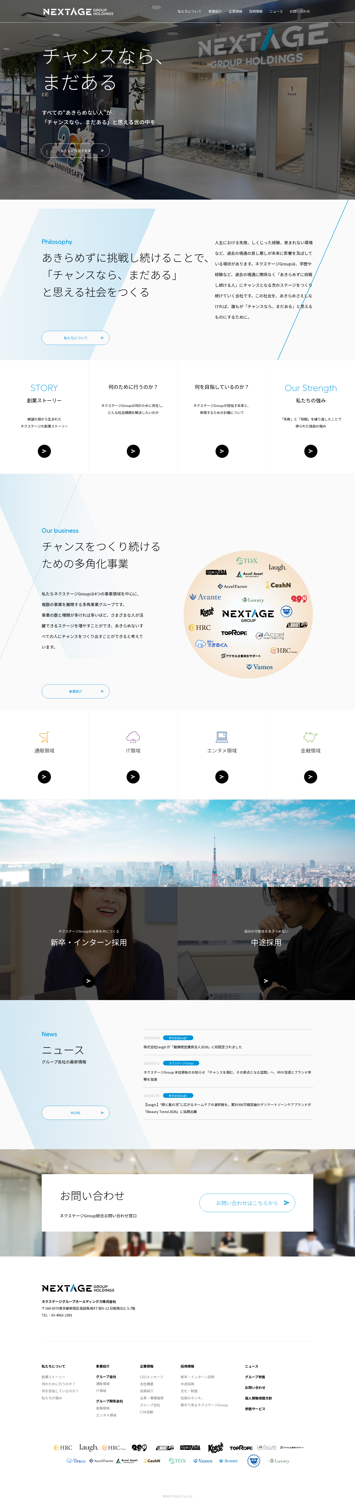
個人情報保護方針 (258, 1398)
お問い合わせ (255, 1387)
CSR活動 (146, 1411)
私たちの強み (52, 1397)
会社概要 (147, 1383)
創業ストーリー (53, 1376)
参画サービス (255, 1408)
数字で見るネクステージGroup (204, 1404)
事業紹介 (75, 691)
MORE (76, 1112)
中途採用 (187, 1383)
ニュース (251, 1366)
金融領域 (103, 1408)
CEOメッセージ (151, 1376)
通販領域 (103, 1383)
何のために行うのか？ (59, 1383)
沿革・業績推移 (152, 1397)
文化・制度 (189, 1390)
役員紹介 (147, 1390)
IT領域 (101, 1390)
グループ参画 (255, 1376)
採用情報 (187, 1366)
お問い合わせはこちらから (247, 1203)
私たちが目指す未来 (75, 150)
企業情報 (147, 1366)
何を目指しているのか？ (60, 1390)
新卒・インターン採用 (197, 1376)
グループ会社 (106, 1376)
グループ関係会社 (109, 1401)
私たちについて (76, 337)
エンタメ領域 (106, 1415)
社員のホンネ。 (192, 1397)
